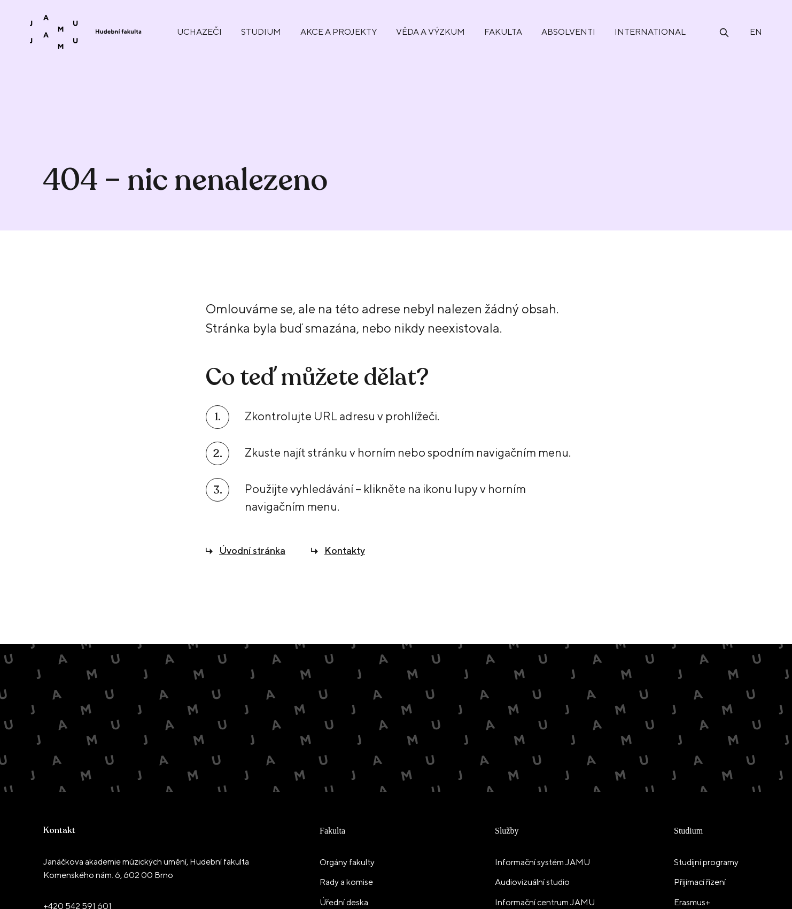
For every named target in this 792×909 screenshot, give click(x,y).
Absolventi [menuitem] (568, 32)
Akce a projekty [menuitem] (338, 32)
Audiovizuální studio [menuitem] (532, 882)
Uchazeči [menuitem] (199, 32)
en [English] (756, 32)
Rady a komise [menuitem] (346, 882)
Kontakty (344, 550)
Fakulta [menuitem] (503, 32)
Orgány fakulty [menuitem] (347, 862)
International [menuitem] (650, 32)
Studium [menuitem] (261, 32)
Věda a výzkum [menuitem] (430, 32)
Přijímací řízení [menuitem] (700, 882)
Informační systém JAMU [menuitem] (542, 862)
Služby (506, 830)
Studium (688, 830)
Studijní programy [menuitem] (706, 862)
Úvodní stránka (252, 550)
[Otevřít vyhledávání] (724, 32)
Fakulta (332, 830)
